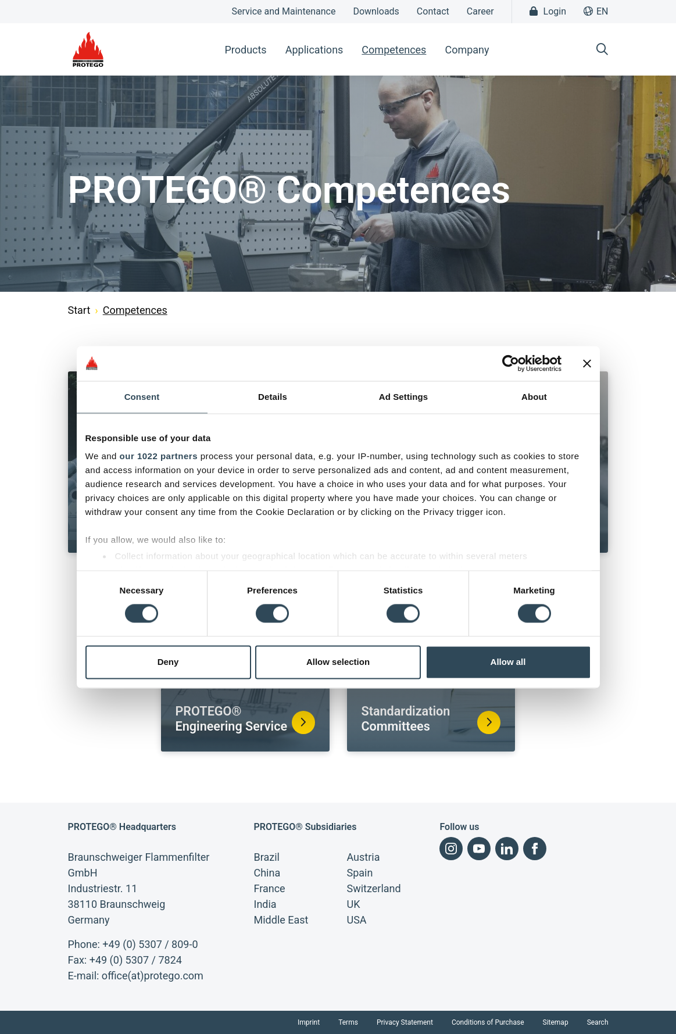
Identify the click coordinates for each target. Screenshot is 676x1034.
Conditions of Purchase (488, 1022)
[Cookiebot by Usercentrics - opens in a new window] (510, 363)
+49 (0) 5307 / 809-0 (150, 944)
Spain (359, 873)
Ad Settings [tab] (403, 397)
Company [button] (467, 50)
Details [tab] (272, 397)
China (266, 873)
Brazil (266, 857)
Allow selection (338, 662)
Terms (348, 1022)
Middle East (280, 920)
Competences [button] (394, 50)
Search (598, 1022)
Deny (168, 662)
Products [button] (245, 50)
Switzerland (373, 888)
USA (356, 920)
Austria (363, 857)
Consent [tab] (142, 397)
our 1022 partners (159, 456)
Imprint (309, 1022)
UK (353, 904)
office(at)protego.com (152, 975)
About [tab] (534, 397)
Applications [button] (314, 50)
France (269, 888)
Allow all (508, 662)
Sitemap (555, 1022)
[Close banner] (587, 363)
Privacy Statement (405, 1022)
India (264, 904)
